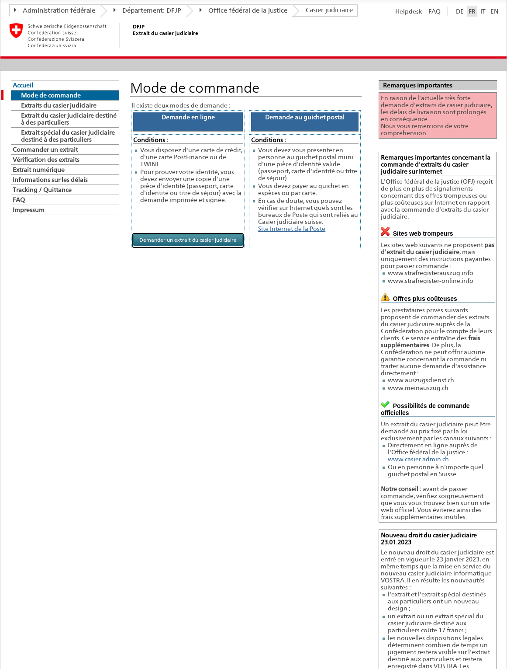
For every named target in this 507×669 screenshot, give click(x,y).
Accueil (23, 85)
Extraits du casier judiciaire (59, 105)
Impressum (29, 209)
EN (494, 11)
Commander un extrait (45, 149)
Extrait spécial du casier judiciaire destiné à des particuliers (68, 136)
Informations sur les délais (50, 179)
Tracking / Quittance (42, 189)
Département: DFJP (147, 10)
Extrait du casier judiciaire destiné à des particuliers (69, 119)
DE (460, 11)
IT (483, 11)
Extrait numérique (39, 169)
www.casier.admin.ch (418, 459)
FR (472, 11)
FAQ (434, 11)
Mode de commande (51, 95)
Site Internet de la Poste (291, 228)
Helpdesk (408, 11)
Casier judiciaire (329, 10)
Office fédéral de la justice (243, 10)
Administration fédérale (54, 10)
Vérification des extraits (46, 159)
